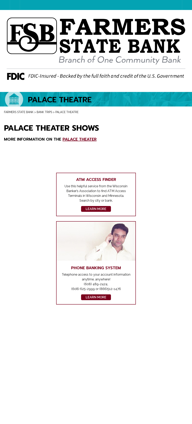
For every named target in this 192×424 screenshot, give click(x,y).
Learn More (96, 209)
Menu (187, 5)
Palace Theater (80, 139)
